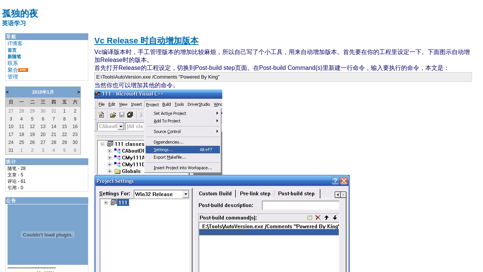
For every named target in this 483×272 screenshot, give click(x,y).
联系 (13, 63)
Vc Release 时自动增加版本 (146, 40)
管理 (13, 77)
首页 (12, 50)
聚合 (13, 70)
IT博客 (15, 43)
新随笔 (14, 56)
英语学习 (14, 23)
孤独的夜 (20, 13)
